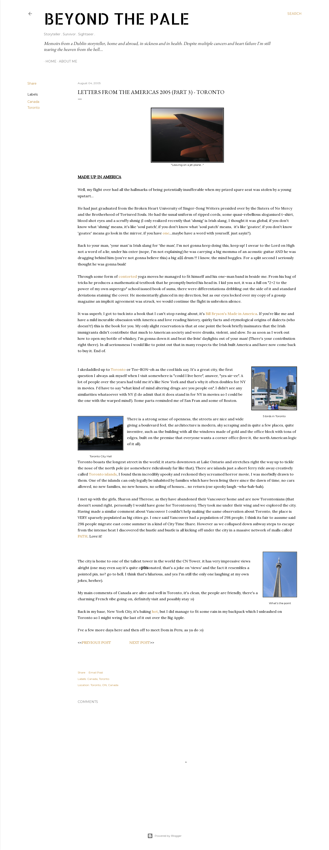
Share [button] (32, 83)
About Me (66, 61)
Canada (33, 102)
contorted (128, 276)
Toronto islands (103, 474)
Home (49, 61)
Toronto (33, 108)
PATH (83, 536)
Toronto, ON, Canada (104, 685)
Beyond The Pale (116, 18)
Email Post (96, 672)
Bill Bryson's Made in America (231, 313)
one (166, 233)
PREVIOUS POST (96, 642)
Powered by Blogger (164, 836)
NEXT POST (139, 642)
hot (155, 611)
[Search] (294, 13)
